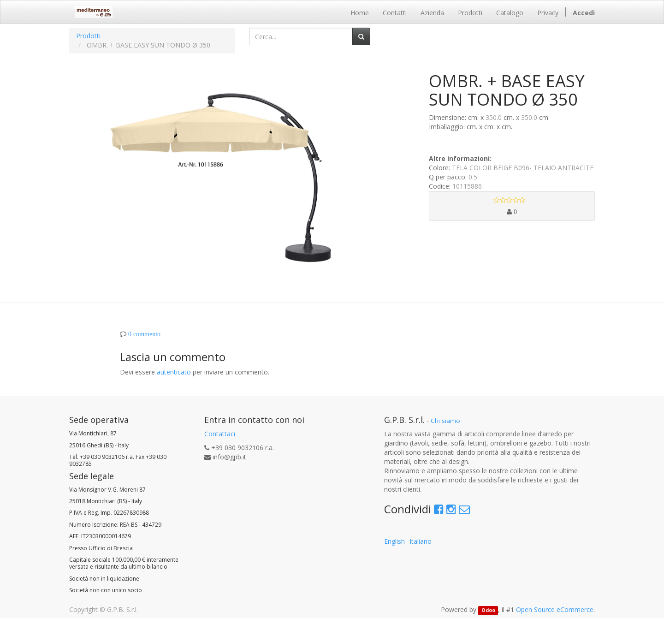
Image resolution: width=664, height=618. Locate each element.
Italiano (420, 541)
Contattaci (219, 433)
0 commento (144, 334)
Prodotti (88, 35)
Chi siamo (445, 420)
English (394, 541)
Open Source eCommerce (554, 609)
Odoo (488, 610)
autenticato (174, 372)
